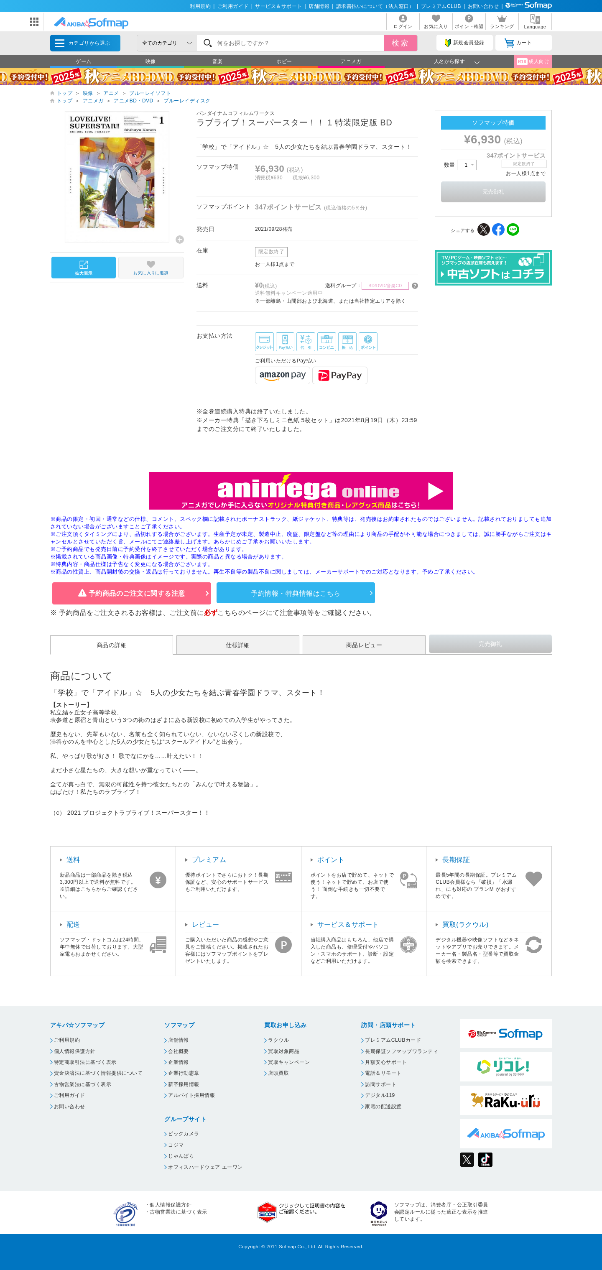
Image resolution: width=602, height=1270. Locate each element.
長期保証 (456, 859)
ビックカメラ (183, 1134)
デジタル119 (380, 1095)
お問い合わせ (483, 6)
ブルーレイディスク (186, 101)
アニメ (111, 93)
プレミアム (209, 859)
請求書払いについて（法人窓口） (375, 6)
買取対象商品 (283, 1051)
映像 (150, 61)
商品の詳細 (112, 645)
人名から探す (449, 61)
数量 (460, 165)
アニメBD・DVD (133, 101)
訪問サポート (380, 1084)
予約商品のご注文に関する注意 (137, 593)
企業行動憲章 (183, 1073)
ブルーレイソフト (150, 93)
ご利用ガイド (233, 6)
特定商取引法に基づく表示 (85, 1062)
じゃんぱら (181, 1156)
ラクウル (278, 1040)
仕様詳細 (238, 645)
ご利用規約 (67, 1040)
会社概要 (178, 1051)
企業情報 (178, 1062)
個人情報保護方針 (75, 1051)
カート (518, 43)
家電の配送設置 (383, 1106)
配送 (73, 924)
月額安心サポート (386, 1062)
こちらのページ (241, 612)
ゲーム (83, 61)
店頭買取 (278, 1073)
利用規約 (200, 6)
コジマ (176, 1145)
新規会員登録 (464, 43)
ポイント (331, 859)
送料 (73, 859)
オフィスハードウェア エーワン (205, 1167)
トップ (64, 93)
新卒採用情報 (183, 1084)
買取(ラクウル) (465, 924)
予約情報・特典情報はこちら (295, 593)
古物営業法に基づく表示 (82, 1084)
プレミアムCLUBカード (393, 1040)
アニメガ (351, 61)
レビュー (205, 924)
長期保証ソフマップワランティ (401, 1051)
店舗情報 (319, 6)
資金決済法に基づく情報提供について (98, 1073)
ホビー (284, 61)
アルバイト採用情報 (191, 1095)
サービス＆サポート (278, 6)
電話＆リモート (383, 1073)
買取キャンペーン (289, 1062)
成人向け (533, 61)
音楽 (217, 61)
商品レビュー (364, 645)
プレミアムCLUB (441, 6)
